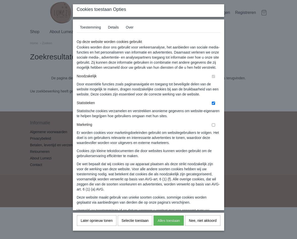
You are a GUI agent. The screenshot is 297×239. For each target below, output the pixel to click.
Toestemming (90, 33)
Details (113, 33)
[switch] (213, 81)
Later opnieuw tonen (97, 226)
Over (129, 33)
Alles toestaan (169, 226)
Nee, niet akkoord (203, 226)
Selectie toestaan (135, 226)
